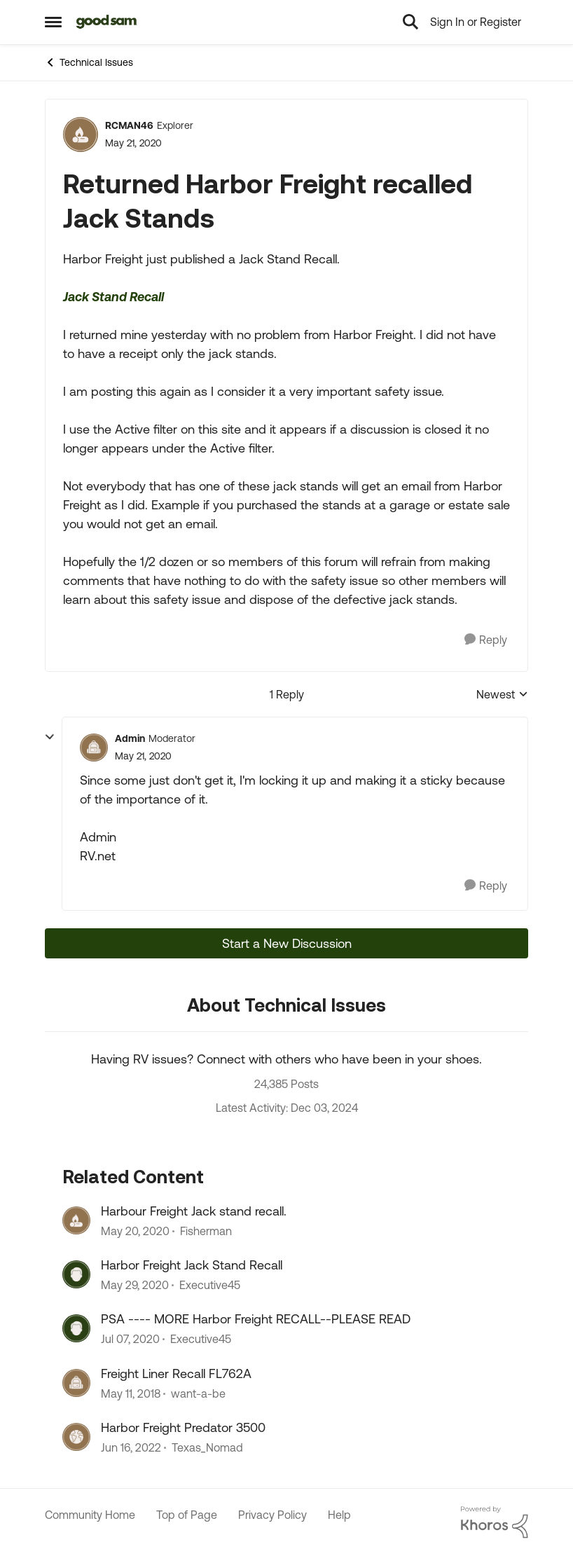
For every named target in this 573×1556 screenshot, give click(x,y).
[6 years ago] (135, 1231)
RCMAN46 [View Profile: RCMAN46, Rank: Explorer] (129, 125)
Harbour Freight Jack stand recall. (193, 1211)
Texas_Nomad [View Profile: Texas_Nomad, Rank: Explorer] (207, 1448)
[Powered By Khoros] (494, 1522)
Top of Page (186, 1514)
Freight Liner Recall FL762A (176, 1373)
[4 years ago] (131, 1448)
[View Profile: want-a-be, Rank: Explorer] (76, 1383)
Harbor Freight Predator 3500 (183, 1427)
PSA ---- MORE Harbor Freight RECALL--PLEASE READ (255, 1318)
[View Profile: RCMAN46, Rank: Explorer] (80, 134)
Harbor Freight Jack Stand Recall (191, 1265)
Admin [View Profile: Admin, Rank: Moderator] (130, 738)
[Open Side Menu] (53, 21)
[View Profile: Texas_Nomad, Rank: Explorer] (76, 1437)
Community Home (90, 1514)
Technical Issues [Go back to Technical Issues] (89, 62)
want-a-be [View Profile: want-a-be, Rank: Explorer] (198, 1393)
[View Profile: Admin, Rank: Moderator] (94, 748)
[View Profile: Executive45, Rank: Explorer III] (76, 1274)
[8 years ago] (130, 1393)
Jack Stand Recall (113, 296)
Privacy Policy (272, 1514)
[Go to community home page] (106, 21)
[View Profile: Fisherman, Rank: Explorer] (76, 1220)
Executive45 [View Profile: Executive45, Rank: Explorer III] (209, 1285)
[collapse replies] (49, 737)
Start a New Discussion (287, 943)
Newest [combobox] (502, 695)
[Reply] (486, 640)
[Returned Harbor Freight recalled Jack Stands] (143, 756)
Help (339, 1514)
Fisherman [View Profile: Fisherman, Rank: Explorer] (206, 1231)
